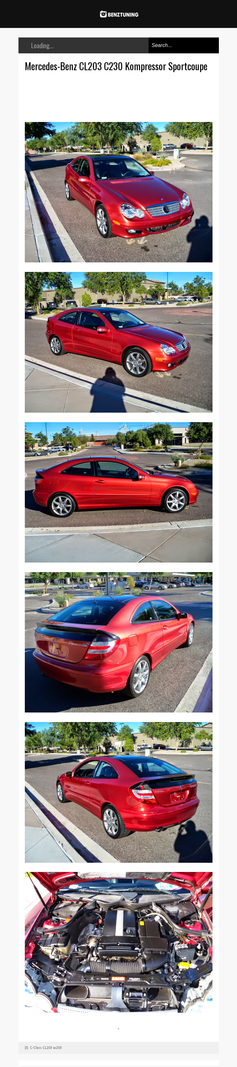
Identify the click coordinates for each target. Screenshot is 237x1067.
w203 (57, 1048)
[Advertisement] (120, 96)
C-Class (36, 1048)
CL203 (47, 1048)
